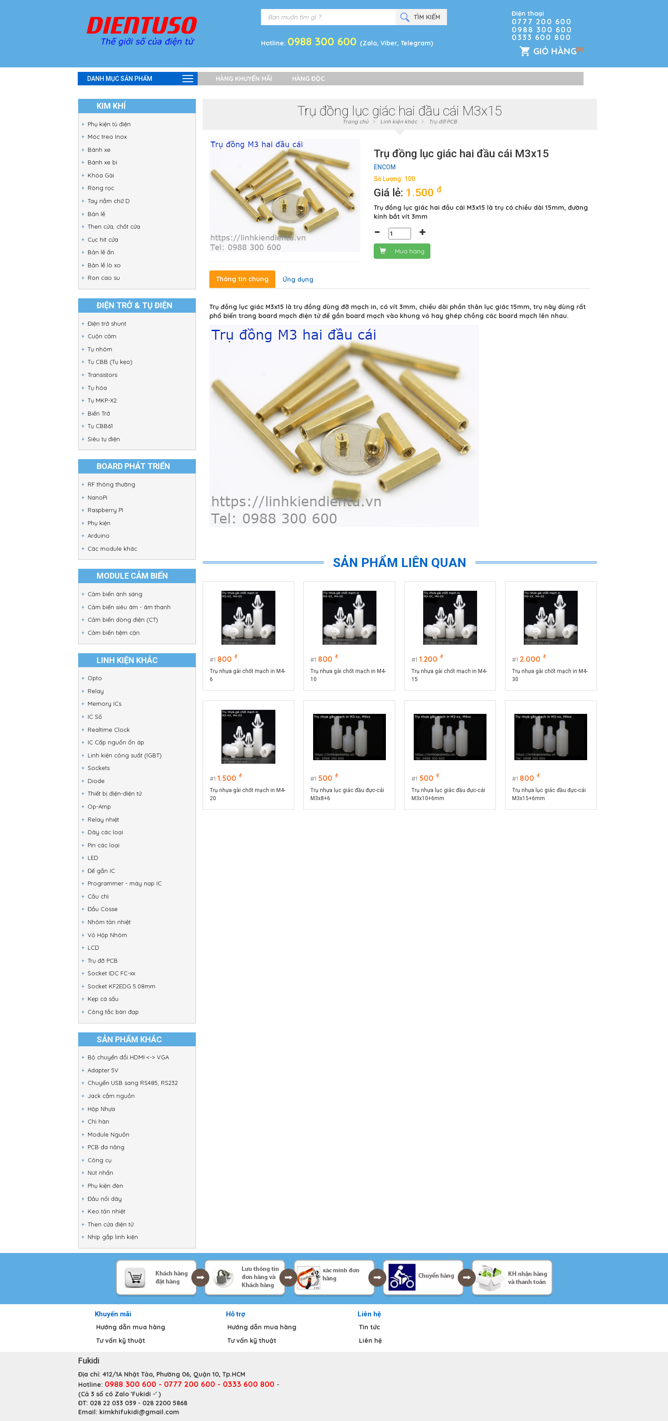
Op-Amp (99, 806)
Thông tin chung (242, 279)
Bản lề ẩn (101, 252)
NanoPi (97, 497)
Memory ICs (104, 703)
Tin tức (369, 1327)
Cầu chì (98, 896)
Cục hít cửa (103, 239)
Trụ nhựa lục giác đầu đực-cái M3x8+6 (347, 794)
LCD (93, 947)
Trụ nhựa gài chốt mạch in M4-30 (550, 675)
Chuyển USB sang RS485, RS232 (133, 1082)
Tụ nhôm (100, 349)
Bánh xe (99, 149)
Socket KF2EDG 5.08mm (121, 986)
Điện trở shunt (107, 323)
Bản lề (96, 213)
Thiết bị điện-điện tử (115, 793)
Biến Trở (99, 413)
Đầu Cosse (103, 908)
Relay (96, 691)
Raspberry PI (105, 510)
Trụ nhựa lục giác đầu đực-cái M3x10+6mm (448, 794)
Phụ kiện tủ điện (109, 124)
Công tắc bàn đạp (113, 1011)
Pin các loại (103, 845)
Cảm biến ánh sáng (115, 594)
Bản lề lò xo (104, 265)
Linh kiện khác (398, 121)
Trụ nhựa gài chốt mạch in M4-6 (247, 675)
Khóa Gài (101, 175)
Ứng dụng (298, 279)
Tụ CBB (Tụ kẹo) (110, 361)
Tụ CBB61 (100, 425)
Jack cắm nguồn (111, 1095)
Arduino (99, 535)
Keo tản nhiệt (106, 1211)
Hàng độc (308, 79)
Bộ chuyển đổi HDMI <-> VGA (128, 1057)
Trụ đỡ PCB (103, 960)
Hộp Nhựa (101, 1108)
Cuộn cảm (102, 336)
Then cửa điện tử (110, 1224)
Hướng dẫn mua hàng (130, 1327)
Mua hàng (402, 251)
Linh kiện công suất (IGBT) (125, 755)
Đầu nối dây (105, 1198)
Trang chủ (355, 121)
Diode (96, 780)
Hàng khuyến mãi (244, 79)
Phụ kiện (99, 523)
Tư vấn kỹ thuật (120, 1341)
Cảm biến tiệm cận (114, 632)
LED (93, 857)
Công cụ (99, 1160)
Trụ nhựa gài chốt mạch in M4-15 (449, 675)
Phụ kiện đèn (105, 1185)
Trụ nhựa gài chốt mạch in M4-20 (247, 794)
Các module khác (112, 548)
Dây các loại (105, 832)
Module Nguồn (108, 1134)
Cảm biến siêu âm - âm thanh (129, 607)
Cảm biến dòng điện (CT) (123, 619)
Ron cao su (104, 277)
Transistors (102, 374)
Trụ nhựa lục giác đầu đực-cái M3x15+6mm (549, 794)
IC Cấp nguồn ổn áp (116, 742)
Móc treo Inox (107, 136)
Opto (95, 678)
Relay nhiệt (103, 819)
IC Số (95, 716)
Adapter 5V (103, 1070)
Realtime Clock (109, 729)
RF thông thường (111, 484)
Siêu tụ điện (104, 439)
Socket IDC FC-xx (111, 973)
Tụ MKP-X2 (102, 400)
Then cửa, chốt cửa (114, 226)
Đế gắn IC (101, 870)
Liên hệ (370, 1341)
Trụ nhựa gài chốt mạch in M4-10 (348, 675)
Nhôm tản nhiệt (109, 921)
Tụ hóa (97, 387)
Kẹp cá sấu (103, 998)
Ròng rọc (101, 187)
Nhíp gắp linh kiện (113, 1236)
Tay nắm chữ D (109, 200)
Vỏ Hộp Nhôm (107, 934)
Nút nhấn (100, 1172)
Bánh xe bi (102, 162)
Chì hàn (98, 1121)
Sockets (99, 767)
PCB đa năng (106, 1147)
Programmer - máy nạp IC (125, 883)
